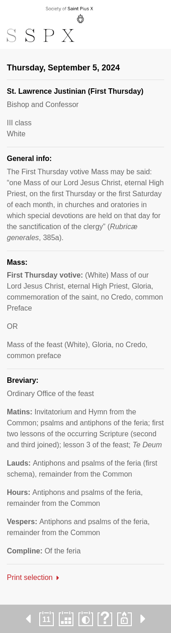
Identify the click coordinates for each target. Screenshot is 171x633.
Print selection (30, 577)
